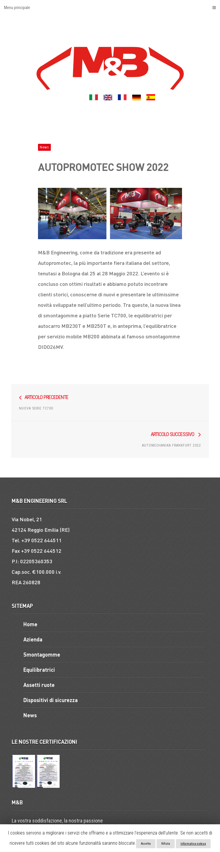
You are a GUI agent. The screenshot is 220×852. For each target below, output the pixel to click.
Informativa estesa (193, 844)
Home (30, 624)
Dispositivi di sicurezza (50, 700)
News (44, 147)
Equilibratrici (39, 669)
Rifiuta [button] (165, 844)
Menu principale (110, 7)
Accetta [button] (146, 844)
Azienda (32, 639)
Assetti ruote (39, 684)
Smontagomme (41, 654)
